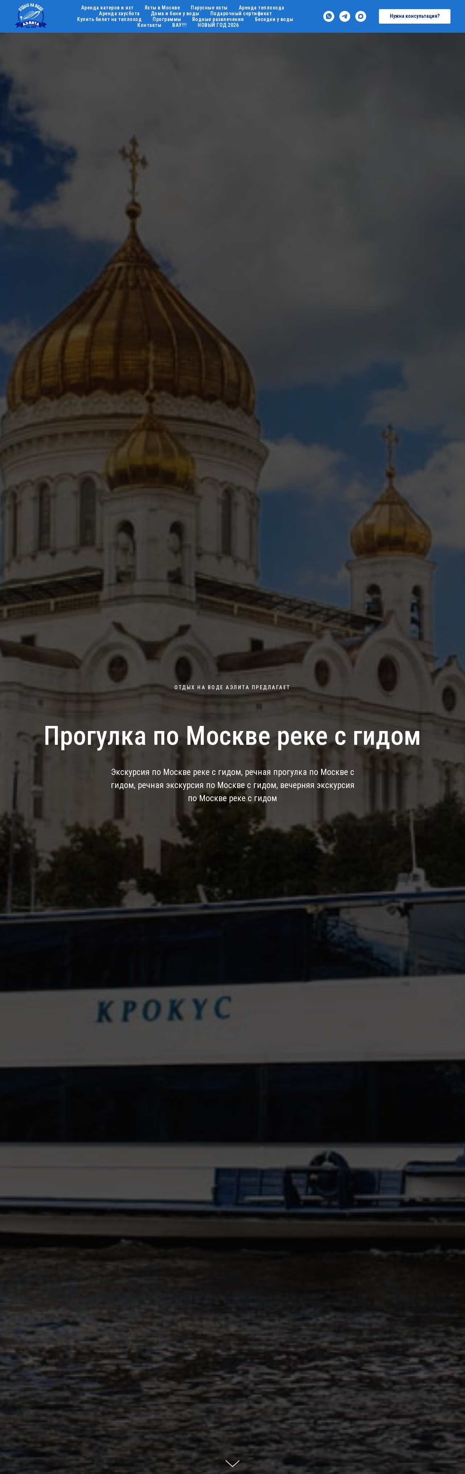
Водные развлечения (218, 19)
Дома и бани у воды (175, 13)
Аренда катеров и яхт (107, 8)
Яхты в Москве (162, 8)
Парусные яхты (209, 8)
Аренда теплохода (261, 8)
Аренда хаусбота (119, 13)
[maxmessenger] (360, 16)
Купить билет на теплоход (109, 19)
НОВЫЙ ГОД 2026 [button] (218, 25)
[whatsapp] (328, 16)
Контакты (149, 25)
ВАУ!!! (179, 25)
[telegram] (344, 16)
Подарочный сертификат (241, 13)
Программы (167, 19)
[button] (414, 16)
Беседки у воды (274, 19)
